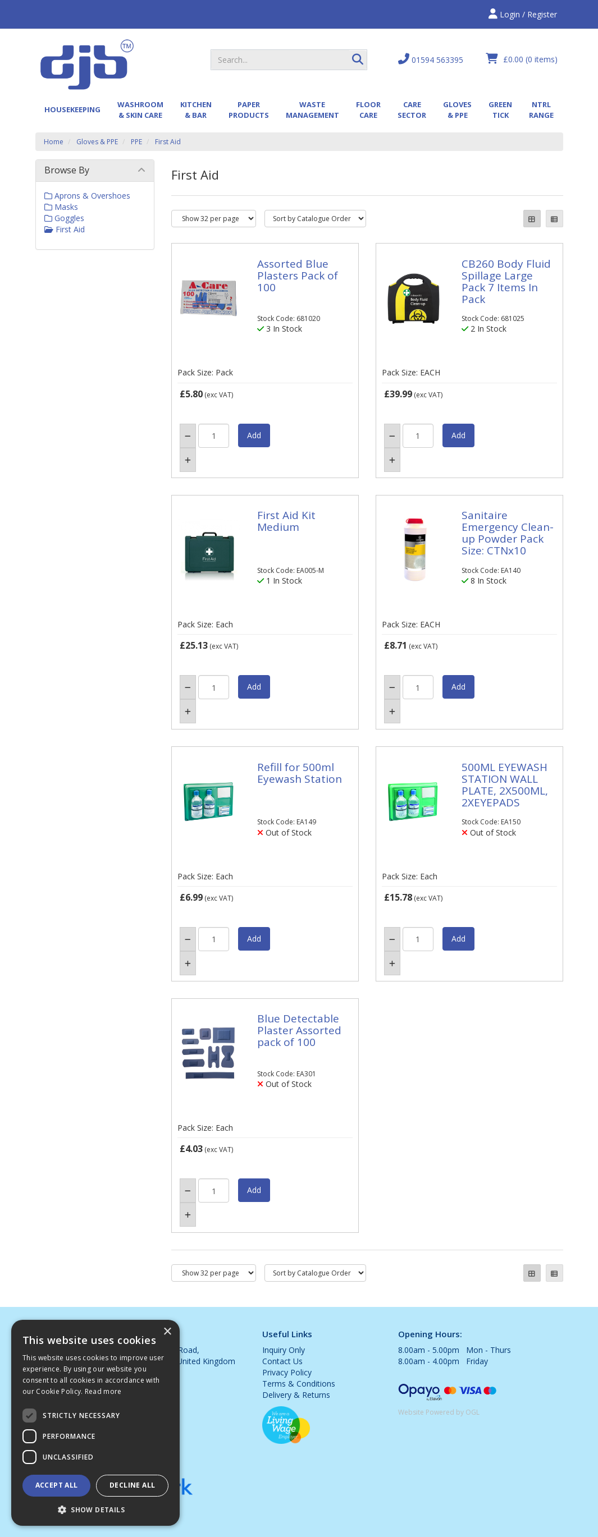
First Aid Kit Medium (286, 521)
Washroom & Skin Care (140, 109)
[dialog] (95, 1423)
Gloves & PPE (457, 109)
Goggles (64, 218)
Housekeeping (72, 109)
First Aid (168, 141)
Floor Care (368, 109)
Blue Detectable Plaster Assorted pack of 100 (299, 1030)
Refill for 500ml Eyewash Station (299, 773)
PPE (136, 141)
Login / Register (523, 14)
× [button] (167, 1332)
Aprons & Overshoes (87, 195)
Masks (61, 206)
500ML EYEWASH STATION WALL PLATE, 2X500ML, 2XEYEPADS (505, 785)
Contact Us (282, 1361)
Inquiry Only (283, 1350)
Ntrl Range (541, 109)
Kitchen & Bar (196, 109)
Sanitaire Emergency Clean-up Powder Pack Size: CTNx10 (508, 533)
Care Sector (412, 109)
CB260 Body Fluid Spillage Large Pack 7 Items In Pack (506, 281)
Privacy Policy (287, 1372)
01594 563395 (430, 59)
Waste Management (312, 109)
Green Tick (500, 109)
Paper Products (249, 109)
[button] (95, 1509)
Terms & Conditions (298, 1383)
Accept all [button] (56, 1485)
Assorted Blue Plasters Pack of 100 (297, 275)
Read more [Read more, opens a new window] (103, 1391)
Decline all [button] (132, 1485)
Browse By (66, 170)
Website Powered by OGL (439, 1412)
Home (53, 141)
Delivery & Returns (296, 1394)
